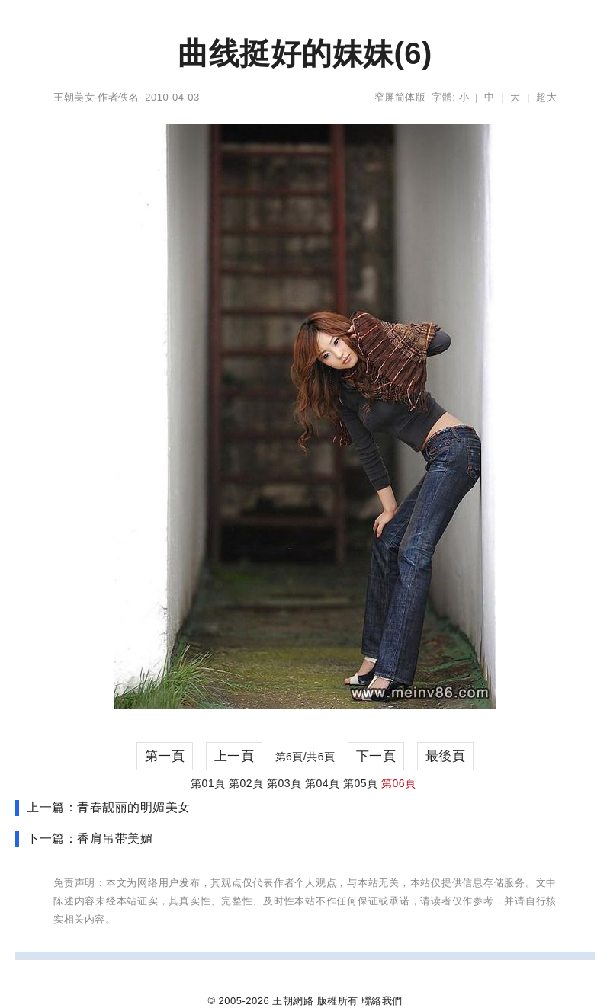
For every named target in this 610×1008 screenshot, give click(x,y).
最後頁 (445, 756)
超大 (546, 97)
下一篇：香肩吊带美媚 (89, 838)
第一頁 (165, 756)
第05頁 (360, 783)
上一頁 (234, 756)
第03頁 (284, 783)
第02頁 (246, 783)
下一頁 (376, 756)
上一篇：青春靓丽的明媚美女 (109, 807)
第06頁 (398, 783)
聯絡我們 (382, 1000)
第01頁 (208, 783)
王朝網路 (292, 1000)
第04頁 (322, 783)
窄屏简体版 (400, 97)
